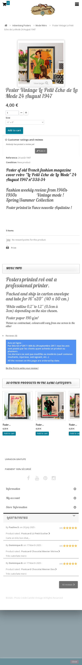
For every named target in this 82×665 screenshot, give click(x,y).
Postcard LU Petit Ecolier (35, 533)
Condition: (11, 162)
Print (13, 247)
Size (8, 117)
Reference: (12, 157)
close (74, 661)
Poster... (7, 424)
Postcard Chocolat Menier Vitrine (40, 551)
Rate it (41, 150)
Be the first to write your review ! (22, 368)
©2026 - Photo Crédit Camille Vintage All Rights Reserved (34, 597)
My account (13, 498)
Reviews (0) (11, 335)
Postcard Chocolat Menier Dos (39, 569)
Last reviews (17, 518)
